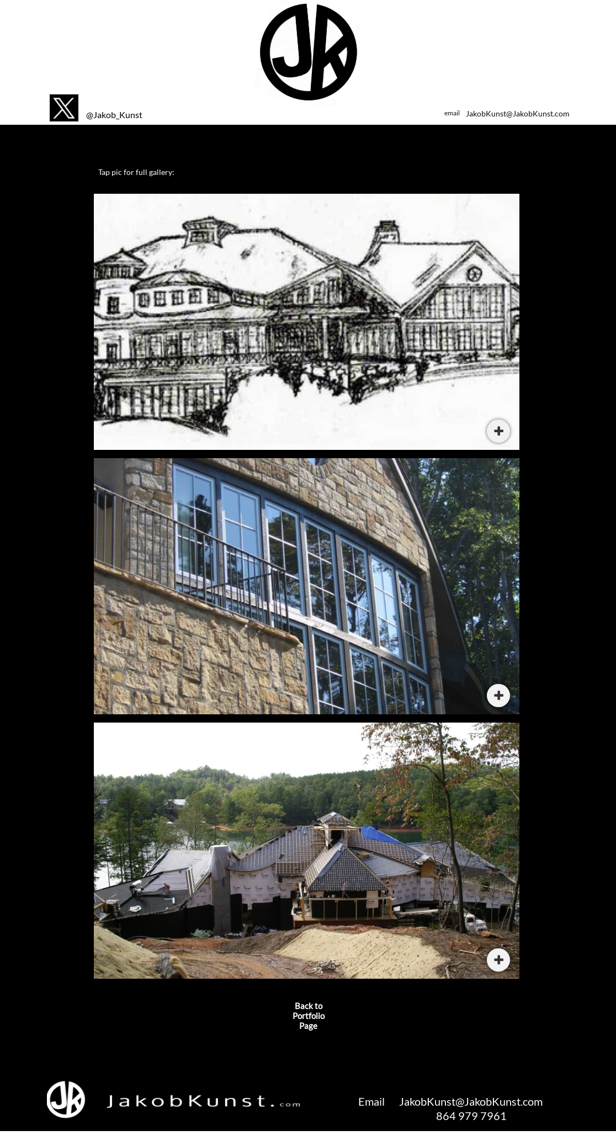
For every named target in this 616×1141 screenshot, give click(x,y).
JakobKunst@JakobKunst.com (518, 113)
